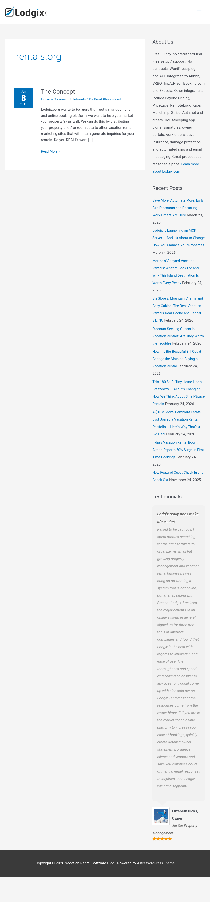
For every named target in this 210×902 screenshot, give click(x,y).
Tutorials (82, 95)
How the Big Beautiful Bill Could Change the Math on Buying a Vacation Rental (178, 369)
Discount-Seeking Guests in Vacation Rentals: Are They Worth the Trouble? (174, 339)
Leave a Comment (57, 95)
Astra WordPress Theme (156, 888)
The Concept (60, 87)
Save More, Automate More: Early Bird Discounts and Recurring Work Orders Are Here (178, 203)
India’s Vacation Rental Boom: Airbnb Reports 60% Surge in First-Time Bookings (176, 467)
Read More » (52, 147)
